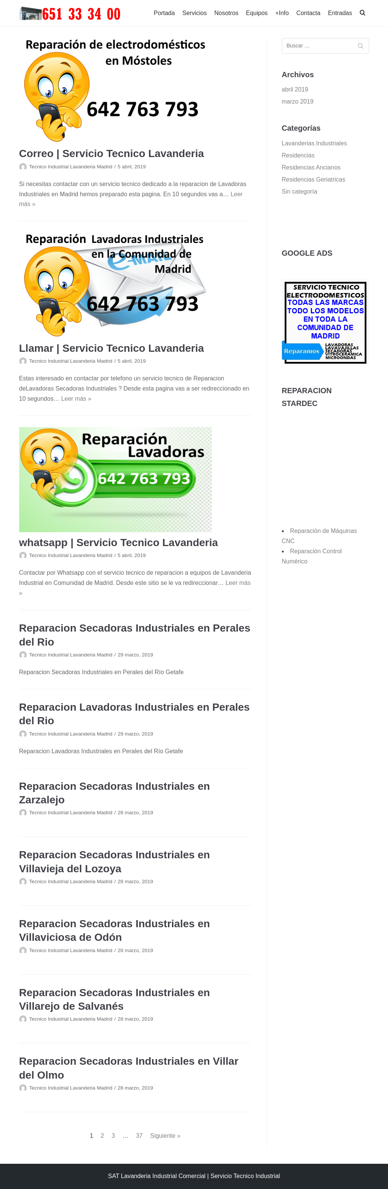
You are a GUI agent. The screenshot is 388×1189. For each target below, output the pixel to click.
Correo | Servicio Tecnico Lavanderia (111, 153)
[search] (362, 13)
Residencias (298, 155)
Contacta (308, 13)
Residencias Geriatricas (313, 179)
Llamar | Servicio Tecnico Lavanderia (111, 348)
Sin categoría (299, 191)
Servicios (195, 13)
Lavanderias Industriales (314, 143)
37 (139, 1136)
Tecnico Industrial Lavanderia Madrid (70, 166)
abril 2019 (295, 89)
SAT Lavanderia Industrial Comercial (156, 1176)
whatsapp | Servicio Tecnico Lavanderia (118, 542)
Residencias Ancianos (311, 167)
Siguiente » (165, 1136)
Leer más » (76, 398)
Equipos (257, 13)
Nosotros (227, 13)
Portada (164, 13)
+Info (282, 13)
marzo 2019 (298, 101)
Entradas (340, 13)
